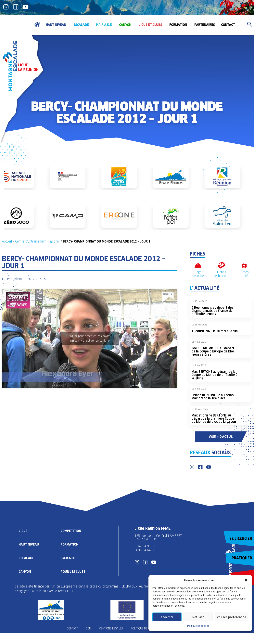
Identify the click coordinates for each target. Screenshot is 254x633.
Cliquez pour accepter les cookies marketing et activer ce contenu (90, 338)
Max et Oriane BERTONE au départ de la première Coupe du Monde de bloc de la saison (214, 418)
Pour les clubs (73, 572)
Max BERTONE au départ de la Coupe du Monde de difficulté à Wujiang (214, 375)
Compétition (71, 531)
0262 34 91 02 (144, 546)
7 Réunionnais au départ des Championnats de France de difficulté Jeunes (212, 311)
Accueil (7, 241)
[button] (246, 580)
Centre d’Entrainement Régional (37, 241)
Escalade (26, 558)
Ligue (23, 531)
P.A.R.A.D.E (68, 558)
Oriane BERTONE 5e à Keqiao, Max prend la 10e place (213, 396)
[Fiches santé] (244, 265)
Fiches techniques (221, 274)
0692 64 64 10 (144, 550)
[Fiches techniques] (221, 265)
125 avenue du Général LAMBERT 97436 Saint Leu (158, 537)
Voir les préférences (231, 617)
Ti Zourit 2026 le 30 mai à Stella (215, 331)
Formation (69, 544)
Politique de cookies (198, 626)
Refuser (198, 617)
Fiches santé (244, 274)
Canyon (25, 572)
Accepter (166, 617)
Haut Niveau (29, 544)
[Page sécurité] (198, 265)
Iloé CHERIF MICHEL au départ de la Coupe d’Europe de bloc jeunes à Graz (213, 351)
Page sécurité (198, 274)
